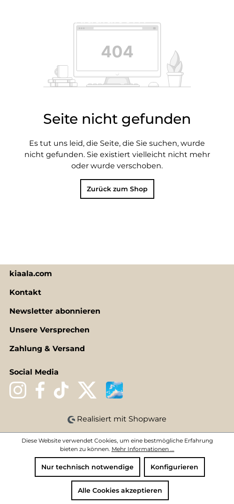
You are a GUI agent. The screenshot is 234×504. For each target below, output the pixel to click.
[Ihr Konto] (205, 17)
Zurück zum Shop (117, 189)
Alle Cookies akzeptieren (120, 490)
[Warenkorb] (221, 17)
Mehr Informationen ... (143, 448)
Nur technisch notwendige (87, 467)
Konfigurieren (174, 467)
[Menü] (13, 17)
